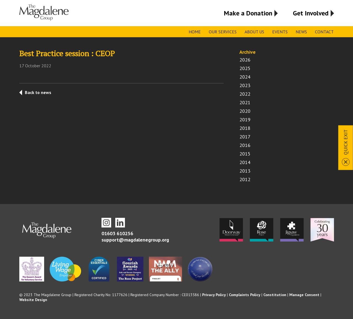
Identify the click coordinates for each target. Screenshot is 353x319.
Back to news (38, 92)
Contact (324, 31)
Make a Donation (248, 13)
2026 (244, 60)
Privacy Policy (214, 294)
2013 (244, 171)
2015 (244, 154)
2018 (244, 128)
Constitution (274, 294)
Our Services (223, 31)
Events (280, 31)
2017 (244, 136)
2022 (244, 94)
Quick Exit (346, 142)
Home (195, 31)
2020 (244, 111)
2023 (244, 85)
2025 (244, 68)
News (301, 31)
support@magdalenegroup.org (135, 240)
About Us (254, 31)
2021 (244, 102)
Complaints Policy (244, 294)
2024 (244, 77)
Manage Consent (304, 294)
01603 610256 (117, 233)
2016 (244, 145)
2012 (244, 179)
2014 (244, 162)
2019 (244, 119)
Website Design (33, 299)
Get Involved (310, 13)
